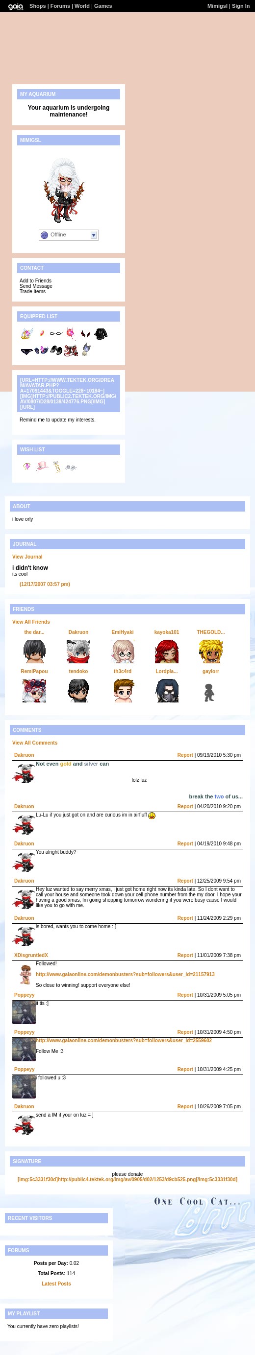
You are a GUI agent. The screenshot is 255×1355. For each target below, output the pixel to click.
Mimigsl (217, 6)
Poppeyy (24, 995)
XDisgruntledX (31, 955)
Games (103, 6)
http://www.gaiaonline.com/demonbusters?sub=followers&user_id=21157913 (125, 974)
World (82, 6)
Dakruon (79, 632)
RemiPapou (34, 671)
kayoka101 (166, 632)
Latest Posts (56, 1283)
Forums (60, 6)
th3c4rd (122, 671)
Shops (37, 6)
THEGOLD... (211, 632)
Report (185, 755)
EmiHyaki (122, 632)
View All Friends (31, 622)
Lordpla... (167, 671)
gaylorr (211, 671)
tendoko (78, 671)
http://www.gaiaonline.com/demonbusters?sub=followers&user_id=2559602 (124, 1040)
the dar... (34, 632)
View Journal (27, 557)
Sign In (241, 6)
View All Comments (34, 743)
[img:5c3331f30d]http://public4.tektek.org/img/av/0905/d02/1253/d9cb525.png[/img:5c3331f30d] (127, 1179)
